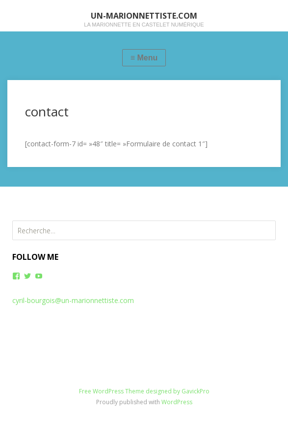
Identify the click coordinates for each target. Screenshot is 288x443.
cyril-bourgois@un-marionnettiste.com (73, 300)
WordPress (176, 402)
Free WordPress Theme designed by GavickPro (144, 391)
